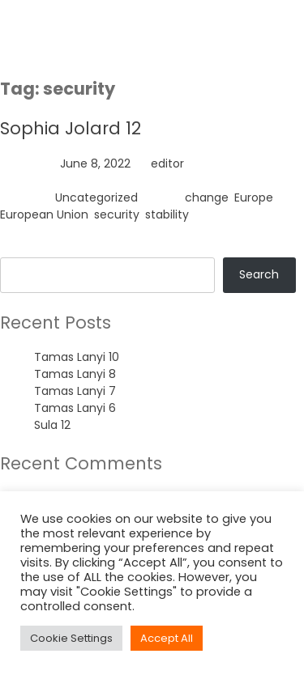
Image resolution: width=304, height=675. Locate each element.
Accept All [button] (166, 638)
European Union (44, 214)
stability (167, 214)
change (207, 197)
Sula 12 (52, 425)
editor (167, 163)
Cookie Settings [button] (71, 638)
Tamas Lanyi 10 (76, 357)
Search (20, 248)
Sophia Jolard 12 (70, 128)
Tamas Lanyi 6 (75, 408)
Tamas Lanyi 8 (75, 374)
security (116, 214)
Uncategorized (96, 197)
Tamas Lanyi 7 (75, 391)
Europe (253, 197)
